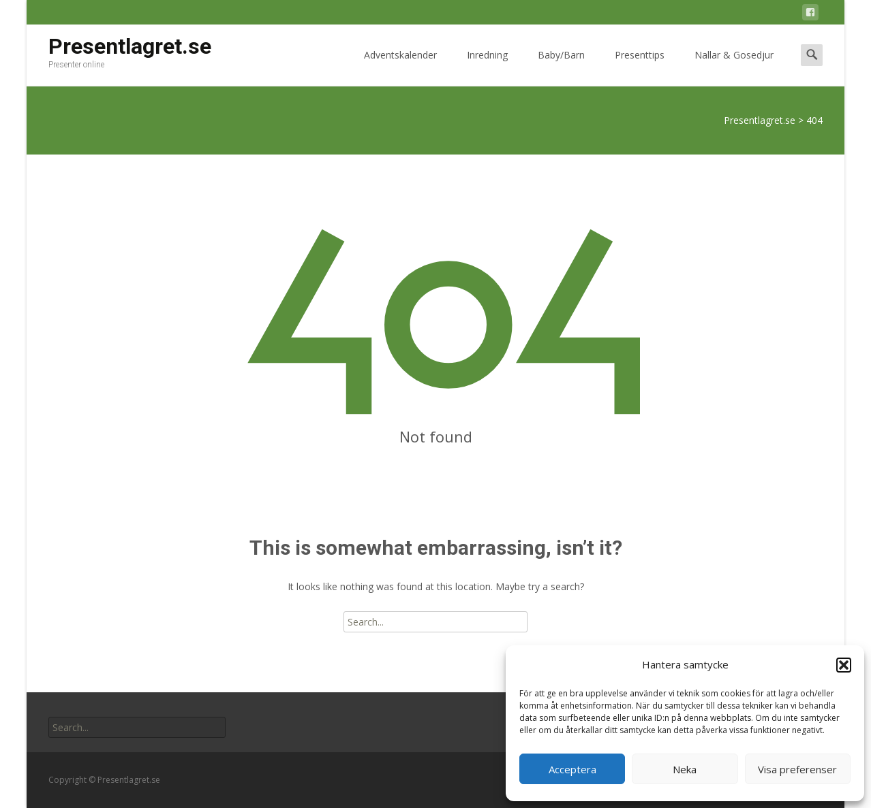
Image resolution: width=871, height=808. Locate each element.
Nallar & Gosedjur (734, 67)
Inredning (487, 67)
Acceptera (572, 769)
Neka (685, 769)
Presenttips (639, 67)
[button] (844, 665)
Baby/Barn (561, 67)
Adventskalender (400, 67)
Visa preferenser (797, 769)
